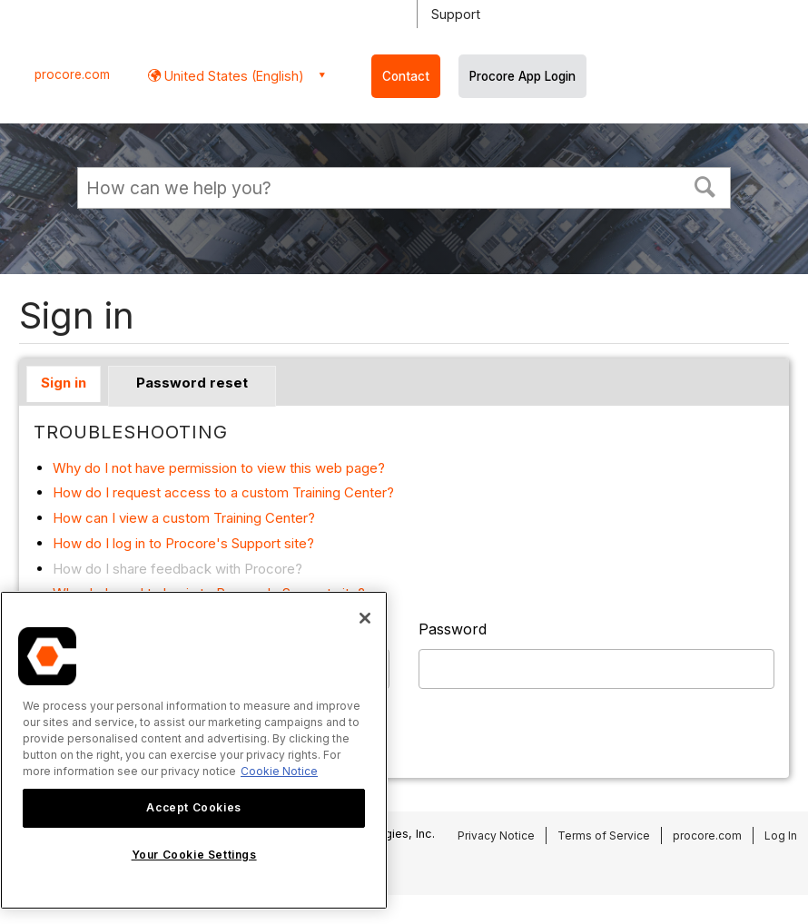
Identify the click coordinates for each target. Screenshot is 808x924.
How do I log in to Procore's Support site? (183, 543)
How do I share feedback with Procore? (177, 568)
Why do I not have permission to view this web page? (219, 468)
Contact (405, 76)
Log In (780, 835)
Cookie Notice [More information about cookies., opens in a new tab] (279, 771)
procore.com (72, 74)
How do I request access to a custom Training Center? (223, 492)
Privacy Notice (496, 835)
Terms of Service (603, 835)
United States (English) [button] (232, 76)
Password (453, 629)
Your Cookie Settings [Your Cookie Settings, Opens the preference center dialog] (194, 854)
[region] (194, 750)
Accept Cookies (193, 807)
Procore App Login (522, 76)
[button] (705, 185)
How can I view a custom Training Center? (184, 517)
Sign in (63, 382)
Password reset (192, 382)
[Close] (365, 618)
